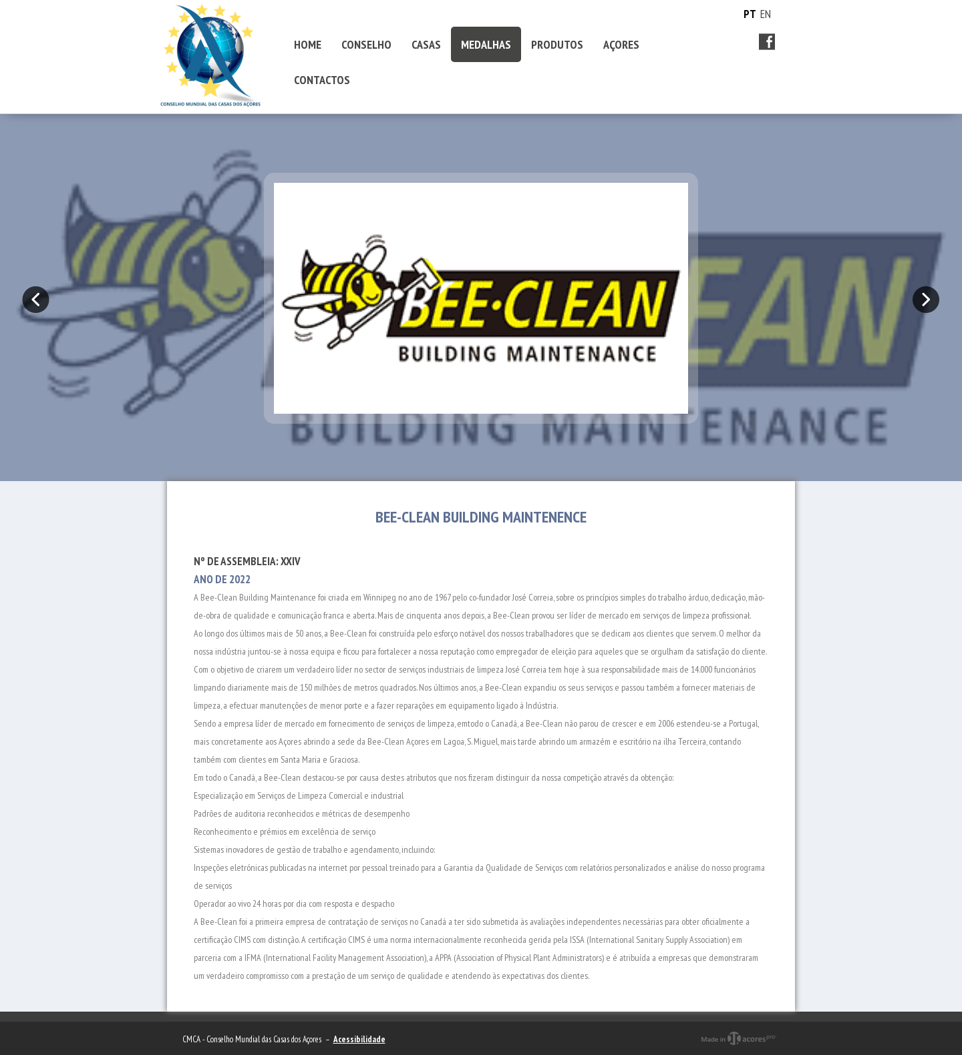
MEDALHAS (486, 44)
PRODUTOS (557, 44)
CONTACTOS (322, 79)
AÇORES (621, 44)
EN (765, 14)
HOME (307, 44)
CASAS (426, 44)
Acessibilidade (359, 1039)
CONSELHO (366, 44)
